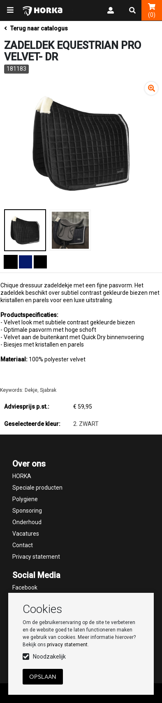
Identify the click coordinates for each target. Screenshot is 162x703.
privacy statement (67, 645)
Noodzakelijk (49, 656)
